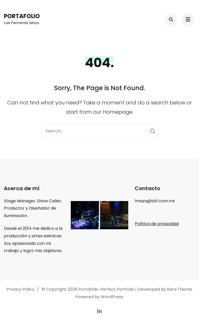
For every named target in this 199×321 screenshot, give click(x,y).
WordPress (112, 297)
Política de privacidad (157, 224)
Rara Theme (179, 289)
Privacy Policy (20, 289)
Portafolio (22, 16)
